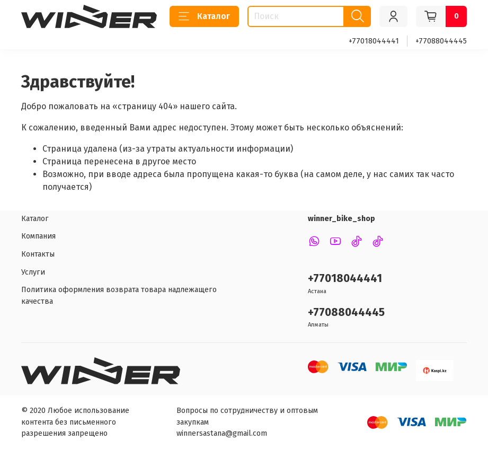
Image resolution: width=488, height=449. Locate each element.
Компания (38, 236)
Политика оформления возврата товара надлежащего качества (119, 295)
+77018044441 (374, 41)
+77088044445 (441, 41)
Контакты (38, 254)
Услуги (33, 272)
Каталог (204, 16)
